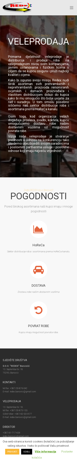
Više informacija (45, 451)
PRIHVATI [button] (12, 451)
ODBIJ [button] (26, 451)
